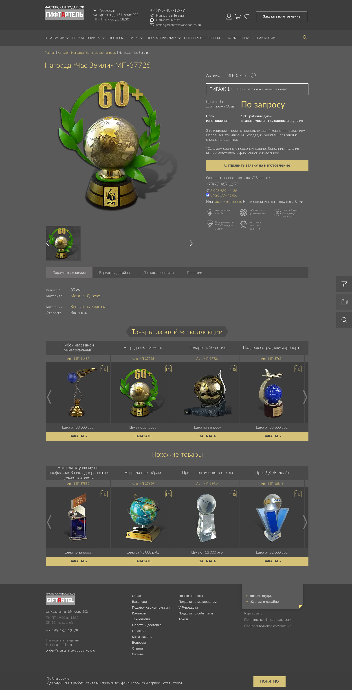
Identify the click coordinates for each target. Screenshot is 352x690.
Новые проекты (190, 596)
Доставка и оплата (158, 273)
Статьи (137, 648)
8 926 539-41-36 (223, 191)
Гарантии (194, 273)
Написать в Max (168, 20)
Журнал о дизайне (264, 601)
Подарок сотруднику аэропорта (272, 348)
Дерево (93, 296)
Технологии (141, 619)
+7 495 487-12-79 (62, 631)
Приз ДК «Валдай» (272, 473)
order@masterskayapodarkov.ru (178, 25)
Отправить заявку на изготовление (257, 165)
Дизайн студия (261, 596)
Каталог (63, 52)
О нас (136, 596)
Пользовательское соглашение (267, 626)
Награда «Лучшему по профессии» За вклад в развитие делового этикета (78, 473)
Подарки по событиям (195, 613)
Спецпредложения (202, 38)
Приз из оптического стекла (207, 473)
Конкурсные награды (101, 52)
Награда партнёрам (143, 473)
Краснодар (107, 10)
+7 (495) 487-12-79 (167, 11)
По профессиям (124, 38)
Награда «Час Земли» (142, 348)
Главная (50, 52)
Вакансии (266, 38)
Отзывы (138, 654)
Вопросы (139, 642)
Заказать (78, 436)
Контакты (139, 613)
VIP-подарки (188, 607)
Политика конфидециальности (267, 619)
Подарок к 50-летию (208, 348)
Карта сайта (253, 613)
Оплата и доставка (146, 625)
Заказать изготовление (281, 16)
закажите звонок (227, 201)
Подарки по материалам (197, 601)
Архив (183, 619)
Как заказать (142, 637)
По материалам (161, 38)
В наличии (54, 38)
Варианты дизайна (114, 273)
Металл (77, 296)
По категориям (86, 38)
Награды (77, 52)
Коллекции (238, 38)
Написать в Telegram (171, 15)
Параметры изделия (69, 273)
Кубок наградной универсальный (78, 347)
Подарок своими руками (151, 607)
